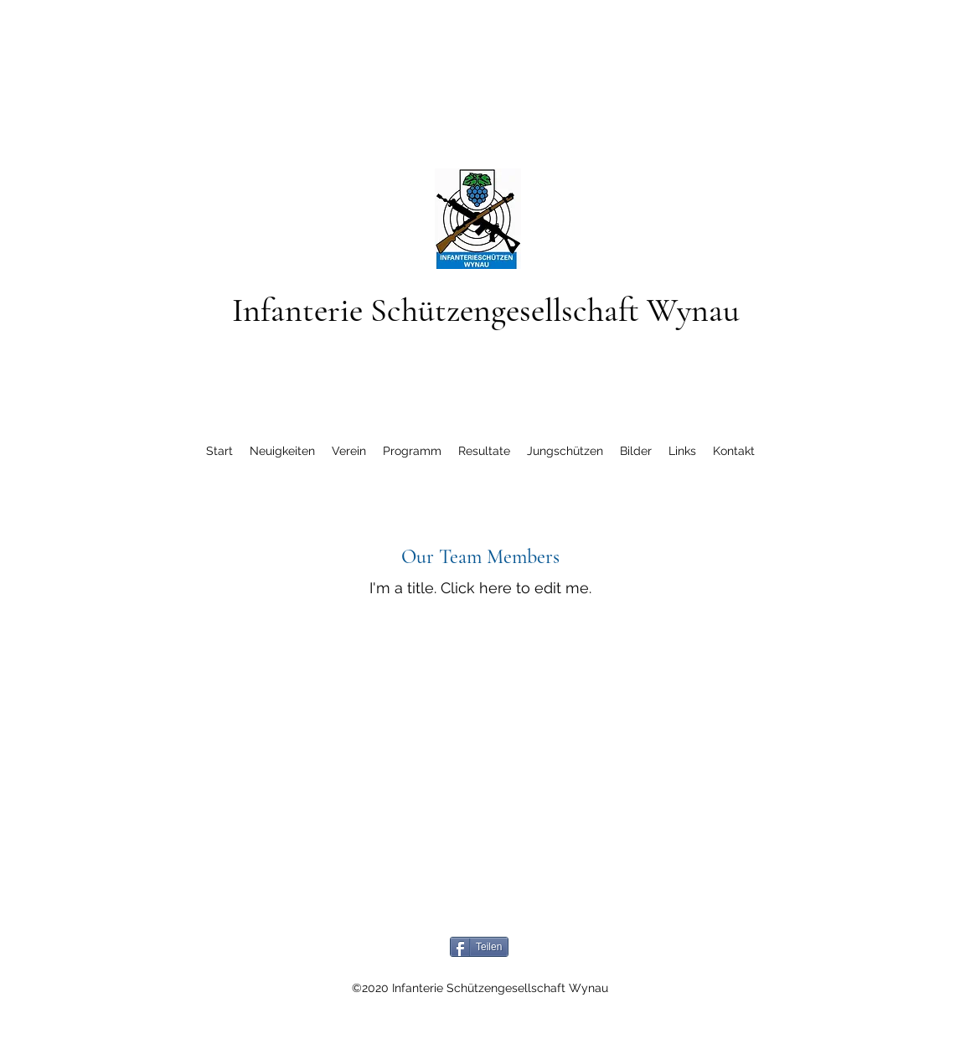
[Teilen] (479, 947)
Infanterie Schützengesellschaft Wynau (486, 310)
